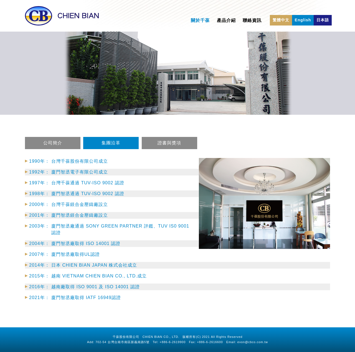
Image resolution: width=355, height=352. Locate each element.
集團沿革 (111, 149)
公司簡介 (52, 149)
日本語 (322, 20)
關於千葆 (200, 20)
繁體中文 (281, 20)
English (303, 20)
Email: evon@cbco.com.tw (247, 342)
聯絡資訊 (252, 20)
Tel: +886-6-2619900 (169, 342)
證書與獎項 (169, 149)
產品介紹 (226, 20)
